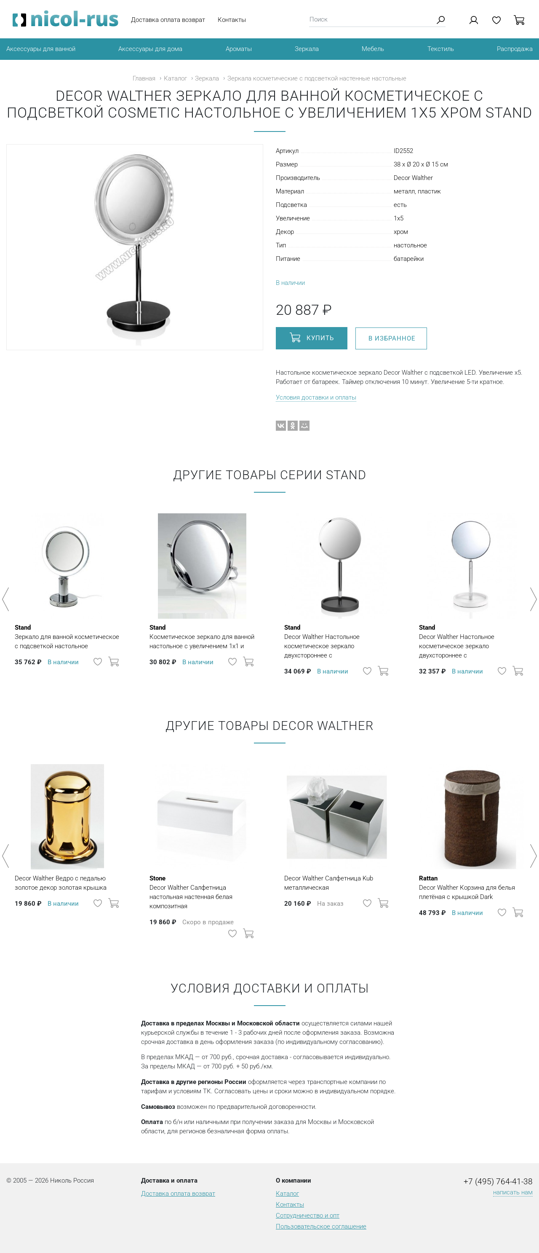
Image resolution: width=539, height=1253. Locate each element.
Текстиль (440, 49)
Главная (144, 78)
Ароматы (239, 49)
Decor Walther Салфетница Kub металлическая (328, 883)
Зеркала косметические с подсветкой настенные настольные (316, 78)
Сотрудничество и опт (307, 1215)
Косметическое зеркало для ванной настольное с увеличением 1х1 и (202, 636)
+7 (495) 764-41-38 (498, 1181)
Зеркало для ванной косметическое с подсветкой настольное (67, 636)
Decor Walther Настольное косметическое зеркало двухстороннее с (337, 641)
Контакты (232, 20)
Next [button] (532, 599)
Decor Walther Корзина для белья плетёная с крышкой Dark (471, 887)
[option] (67, 595)
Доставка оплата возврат (168, 20)
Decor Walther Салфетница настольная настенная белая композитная (202, 892)
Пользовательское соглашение (321, 1226)
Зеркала (307, 49)
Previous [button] (7, 599)
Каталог (175, 78)
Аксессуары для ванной (40, 49)
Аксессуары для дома (150, 49)
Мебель (373, 49)
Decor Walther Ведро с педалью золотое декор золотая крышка (61, 883)
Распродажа (515, 49)
